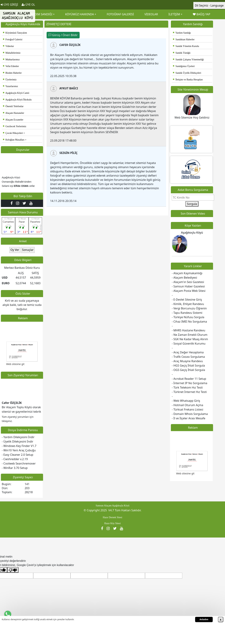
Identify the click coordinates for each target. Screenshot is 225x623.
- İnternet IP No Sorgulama (189, 383)
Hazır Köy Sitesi (112, 523)
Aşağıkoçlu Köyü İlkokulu (17, 99)
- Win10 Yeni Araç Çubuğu (19, 450)
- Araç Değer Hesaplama (188, 352)
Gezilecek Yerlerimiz (14, 126)
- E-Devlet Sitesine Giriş (187, 299)
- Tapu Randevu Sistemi (187, 313)
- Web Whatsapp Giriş (186, 401)
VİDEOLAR (151, 14)
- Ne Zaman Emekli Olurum (189, 335)
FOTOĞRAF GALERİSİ (120, 14)
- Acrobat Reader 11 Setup (189, 379)
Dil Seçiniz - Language (209, 5)
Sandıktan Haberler (183, 39)
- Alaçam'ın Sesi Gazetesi (188, 282)
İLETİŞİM (174, 14)
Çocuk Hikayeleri (13, 133)
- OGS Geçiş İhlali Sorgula (188, 370)
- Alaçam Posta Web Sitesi (188, 291)
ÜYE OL (28, 5)
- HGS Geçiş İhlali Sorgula (188, 365)
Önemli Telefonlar (13, 106)
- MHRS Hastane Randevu (188, 330)
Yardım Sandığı (182, 32)
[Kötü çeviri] (12, 570)
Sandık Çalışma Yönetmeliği (188, 59)
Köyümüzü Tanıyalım (15, 32)
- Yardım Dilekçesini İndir (18, 437)
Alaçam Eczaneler (13, 119)
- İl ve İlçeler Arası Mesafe (188, 418)
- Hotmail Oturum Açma (187, 405)
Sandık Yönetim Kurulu (186, 46)
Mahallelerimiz (12, 53)
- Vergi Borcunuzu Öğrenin (189, 308)
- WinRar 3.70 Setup (15, 468)
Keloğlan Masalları (13, 139)
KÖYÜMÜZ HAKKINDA (79, 14)
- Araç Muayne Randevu (187, 361)
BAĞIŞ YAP (201, 14)
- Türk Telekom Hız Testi (187, 387)
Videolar (8, 46)
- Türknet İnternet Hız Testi (189, 392)
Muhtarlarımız (11, 59)
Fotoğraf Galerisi (12, 39)
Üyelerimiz (10, 79)
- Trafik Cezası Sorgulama (188, 357)
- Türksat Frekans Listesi (187, 409)
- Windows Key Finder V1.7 (19, 446)
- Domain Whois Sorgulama (190, 414)
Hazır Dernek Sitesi (112, 517)
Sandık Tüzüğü (181, 53)
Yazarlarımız (10, 86)
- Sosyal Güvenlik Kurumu (188, 343)
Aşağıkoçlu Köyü (192, 232)
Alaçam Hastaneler (13, 113)
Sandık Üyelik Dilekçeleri (187, 73)
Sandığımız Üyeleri (184, 66)
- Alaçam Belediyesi (184, 277)
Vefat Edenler (11, 66)
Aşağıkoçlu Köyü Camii (16, 93)
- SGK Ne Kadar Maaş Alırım (190, 339)
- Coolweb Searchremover (19, 463)
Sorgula (192, 204)
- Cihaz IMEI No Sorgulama (189, 321)
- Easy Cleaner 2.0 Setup (17, 455)
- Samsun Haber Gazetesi (188, 286)
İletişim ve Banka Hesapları (188, 79)
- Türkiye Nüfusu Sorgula (188, 317)
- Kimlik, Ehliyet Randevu (188, 304)
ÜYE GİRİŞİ (9, 5)
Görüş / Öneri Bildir (63, 35)
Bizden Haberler (12, 73)
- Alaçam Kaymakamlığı (187, 273)
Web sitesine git (15, 365)
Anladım (204, 619)
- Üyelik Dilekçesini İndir (17, 441)
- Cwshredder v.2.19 (15, 459)
